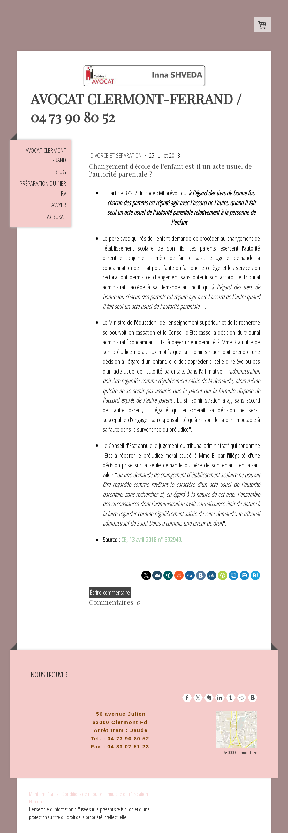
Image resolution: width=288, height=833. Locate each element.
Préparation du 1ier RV (43, 188)
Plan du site (39, 801)
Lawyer (57, 204)
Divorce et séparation (117, 155)
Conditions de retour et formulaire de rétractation (105, 793)
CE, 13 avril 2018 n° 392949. (152, 539)
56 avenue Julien (121, 714)
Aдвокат (56, 216)
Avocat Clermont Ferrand (46, 155)
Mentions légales (43, 793)
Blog (60, 171)
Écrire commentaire (110, 592)
